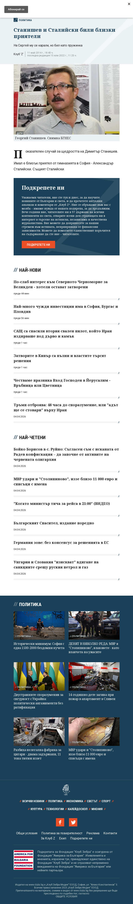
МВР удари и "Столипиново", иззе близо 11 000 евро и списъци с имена (91, 754)
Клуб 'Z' (19, 54)
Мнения (97, 809)
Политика (23, 20)
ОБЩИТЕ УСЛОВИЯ (66, 896)
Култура (36, 809)
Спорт (106, 801)
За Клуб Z (48, 838)
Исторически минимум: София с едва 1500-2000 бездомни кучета (39, 646)
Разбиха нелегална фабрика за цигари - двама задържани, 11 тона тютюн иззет (37, 754)
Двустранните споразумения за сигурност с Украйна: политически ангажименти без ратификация (38, 701)
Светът (92, 801)
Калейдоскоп (78, 809)
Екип (62, 838)
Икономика (74, 801)
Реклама (92, 833)
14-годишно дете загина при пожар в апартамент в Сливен (92, 697)
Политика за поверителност (61, 833)
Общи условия (26, 833)
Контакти (110, 833)
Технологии (55, 809)
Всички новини (95, 5)
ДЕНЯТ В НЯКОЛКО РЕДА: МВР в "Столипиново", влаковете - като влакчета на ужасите (94, 648)
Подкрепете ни (38, 244)
